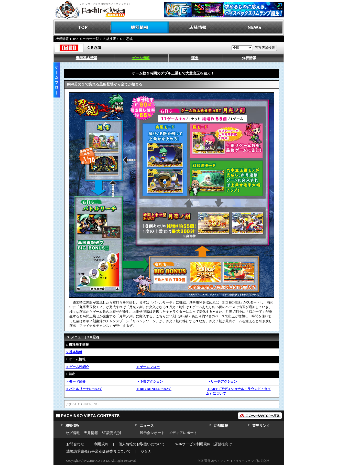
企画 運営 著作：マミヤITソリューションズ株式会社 (233, 461)
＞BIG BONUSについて (153, 389)
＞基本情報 (74, 352)
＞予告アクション (149, 381)
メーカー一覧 (89, 39)
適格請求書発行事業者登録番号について (98, 451)
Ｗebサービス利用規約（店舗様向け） (205, 444)
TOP (82, 27)
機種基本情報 (86, 58)
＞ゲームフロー (148, 367)
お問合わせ (75, 444)
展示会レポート (152, 433)
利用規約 (101, 444)
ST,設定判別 (111, 433)
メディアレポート (183, 433)
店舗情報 (197, 27)
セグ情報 (73, 433)
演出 (194, 58)
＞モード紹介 (76, 381)
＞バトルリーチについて (84, 389)
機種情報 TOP (66, 39)
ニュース (147, 426)
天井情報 (91, 433)
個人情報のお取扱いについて (141, 444)
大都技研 (109, 39)
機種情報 (140, 27)
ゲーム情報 (141, 58)
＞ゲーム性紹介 (77, 367)
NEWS (255, 27)
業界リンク (261, 426)
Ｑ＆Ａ (146, 451)
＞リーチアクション (222, 381)
